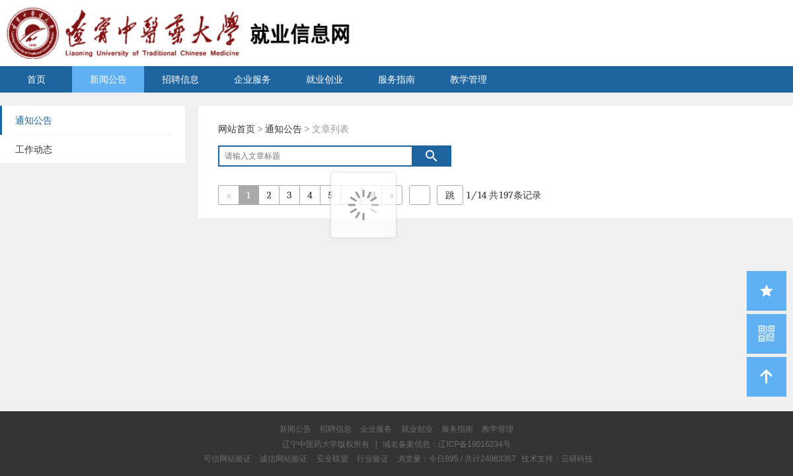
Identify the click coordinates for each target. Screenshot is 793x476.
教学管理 (468, 79)
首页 (36, 79)
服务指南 (396, 79)
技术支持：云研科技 (557, 458)
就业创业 (324, 79)
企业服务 (252, 79)
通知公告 (283, 129)
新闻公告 (108, 79)
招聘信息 (180, 79)
